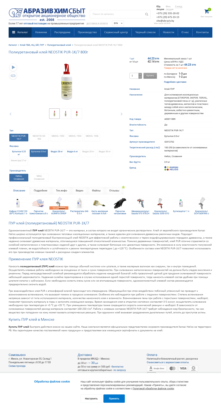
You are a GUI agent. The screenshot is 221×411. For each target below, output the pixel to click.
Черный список (145, 32)
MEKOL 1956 (92, 136)
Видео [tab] (79, 190)
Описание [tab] (19, 190)
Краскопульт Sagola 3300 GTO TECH (161, 212)
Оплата (152, 355)
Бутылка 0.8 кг (38, 151)
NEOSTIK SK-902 (39, 137)
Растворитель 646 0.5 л (79, 212)
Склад (178, 6)
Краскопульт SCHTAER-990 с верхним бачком (201, 212)
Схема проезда (17, 366)
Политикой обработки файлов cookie (153, 388)
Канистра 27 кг (18, 160)
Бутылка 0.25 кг (19, 153)
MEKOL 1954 (75, 136)
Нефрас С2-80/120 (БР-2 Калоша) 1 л (18, 212)
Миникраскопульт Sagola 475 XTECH (140, 212)
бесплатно (117, 366)
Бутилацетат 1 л (181, 211)
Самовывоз (17, 355)
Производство (87, 32)
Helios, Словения (19, 177)
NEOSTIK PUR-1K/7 (19, 137)
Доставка (85, 355)
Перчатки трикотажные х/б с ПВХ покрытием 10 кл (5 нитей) (38, 212)
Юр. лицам (159, 8)
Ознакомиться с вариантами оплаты (168, 362)
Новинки (41, 32)
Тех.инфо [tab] (61, 190)
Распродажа (62, 32)
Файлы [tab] (96, 190)
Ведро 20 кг (88, 151)
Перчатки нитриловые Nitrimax (120, 212)
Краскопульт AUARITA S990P (58, 212)
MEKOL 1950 (58, 136)
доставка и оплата (97, 23)
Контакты (202, 32)
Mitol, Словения (39, 177)
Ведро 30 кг (105, 151)
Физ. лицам (169, 8)
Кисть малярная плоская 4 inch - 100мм (100, 212)
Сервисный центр (116, 32)
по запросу (119, 370)
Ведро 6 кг (72, 151)
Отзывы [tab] (114, 190)
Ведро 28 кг (57, 151)
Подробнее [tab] (40, 190)
